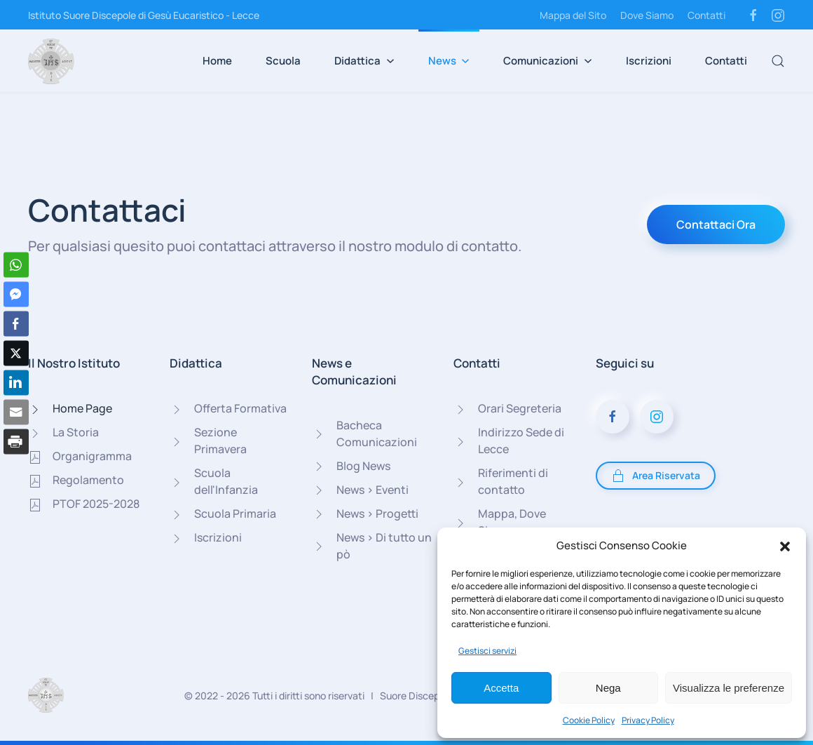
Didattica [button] (364, 60)
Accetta (501, 688)
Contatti (706, 15)
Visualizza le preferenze (728, 688)
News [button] (449, 60)
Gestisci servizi (487, 651)
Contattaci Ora (716, 224)
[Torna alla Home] (51, 61)
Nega (608, 688)
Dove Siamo (647, 15)
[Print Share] (16, 442)
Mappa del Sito (573, 15)
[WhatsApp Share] (16, 265)
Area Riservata (655, 476)
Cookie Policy (589, 720)
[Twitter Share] (16, 353)
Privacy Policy (648, 720)
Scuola (283, 60)
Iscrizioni (648, 60)
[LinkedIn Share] (16, 383)
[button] (785, 546)
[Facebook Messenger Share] (16, 294)
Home (217, 60)
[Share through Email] (16, 412)
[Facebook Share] (16, 324)
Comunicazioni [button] (547, 60)
